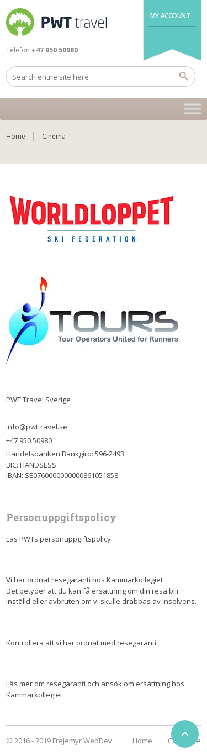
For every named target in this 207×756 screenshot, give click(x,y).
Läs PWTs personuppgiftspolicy (58, 539)
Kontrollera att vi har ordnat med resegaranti (81, 643)
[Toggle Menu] (192, 108)
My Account (170, 15)
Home (15, 136)
